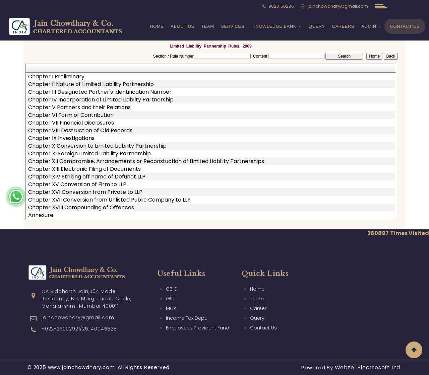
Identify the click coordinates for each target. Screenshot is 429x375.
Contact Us (405, 26)
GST (170, 291)
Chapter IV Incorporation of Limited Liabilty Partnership (101, 99)
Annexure (40, 215)
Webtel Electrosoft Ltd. (368, 367)
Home (157, 26)
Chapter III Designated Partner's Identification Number (100, 92)
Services (232, 26)
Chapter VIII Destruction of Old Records (80, 130)
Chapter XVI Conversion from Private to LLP (85, 192)
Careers (343, 26)
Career (258, 300)
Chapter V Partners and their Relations (79, 107)
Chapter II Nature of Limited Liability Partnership (91, 84)
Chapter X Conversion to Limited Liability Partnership (97, 146)
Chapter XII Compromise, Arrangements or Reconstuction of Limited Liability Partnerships (146, 161)
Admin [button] (369, 26)
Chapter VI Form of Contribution (71, 115)
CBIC (171, 281)
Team (207, 26)
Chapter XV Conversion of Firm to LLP (77, 184)
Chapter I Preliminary (56, 76)
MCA (171, 300)
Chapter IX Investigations (61, 138)
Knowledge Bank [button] (275, 26)
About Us (182, 26)
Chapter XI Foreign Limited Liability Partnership (89, 153)
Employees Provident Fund (197, 320)
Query (317, 26)
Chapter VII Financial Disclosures (71, 123)
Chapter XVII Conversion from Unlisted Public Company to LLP (109, 200)
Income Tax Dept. (186, 310)
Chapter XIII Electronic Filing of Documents (84, 169)
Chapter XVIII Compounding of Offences (81, 207)
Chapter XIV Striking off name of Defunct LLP (86, 176)
